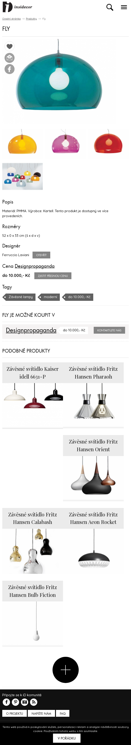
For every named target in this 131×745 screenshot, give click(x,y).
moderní (50, 297)
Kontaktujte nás (109, 330)
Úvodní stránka (11, 18)
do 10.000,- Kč (79, 297)
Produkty (31, 18)
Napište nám (41, 714)
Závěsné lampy (21, 297)
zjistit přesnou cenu (53, 276)
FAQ (63, 714)
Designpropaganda (35, 266)
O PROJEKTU (14, 714)
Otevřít (41, 255)
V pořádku (67, 738)
